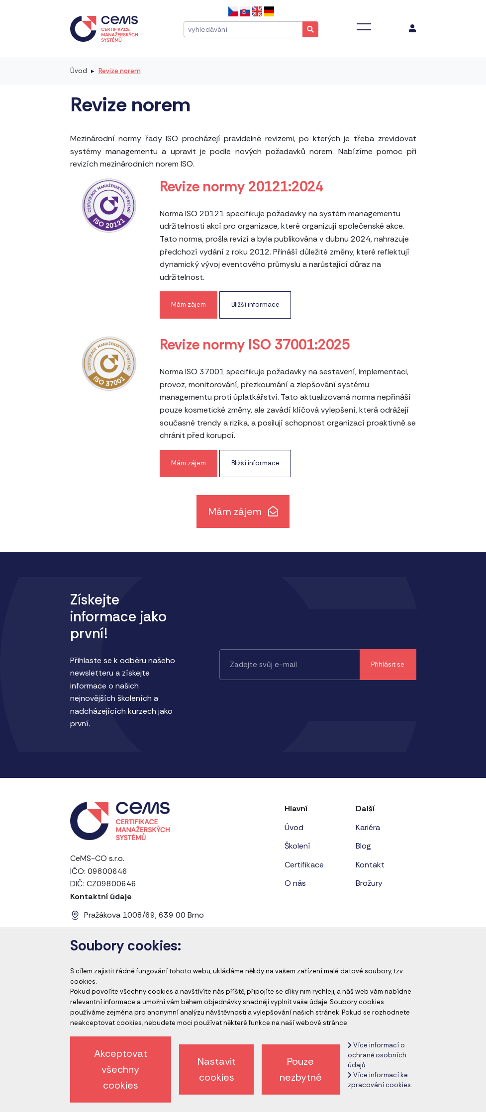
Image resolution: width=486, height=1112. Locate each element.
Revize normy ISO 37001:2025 (255, 345)
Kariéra (368, 827)
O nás (295, 883)
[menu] (412, 28)
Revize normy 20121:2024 (241, 186)
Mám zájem (188, 304)
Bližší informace (255, 304)
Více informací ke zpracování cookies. (380, 1080)
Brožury (369, 883)
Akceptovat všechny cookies (120, 1069)
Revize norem (119, 71)
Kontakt (370, 864)
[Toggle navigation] (364, 26)
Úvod (78, 71)
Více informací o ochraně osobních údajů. (377, 1055)
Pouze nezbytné (301, 1069)
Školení (297, 846)
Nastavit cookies (216, 1069)
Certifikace (304, 864)
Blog (363, 846)
